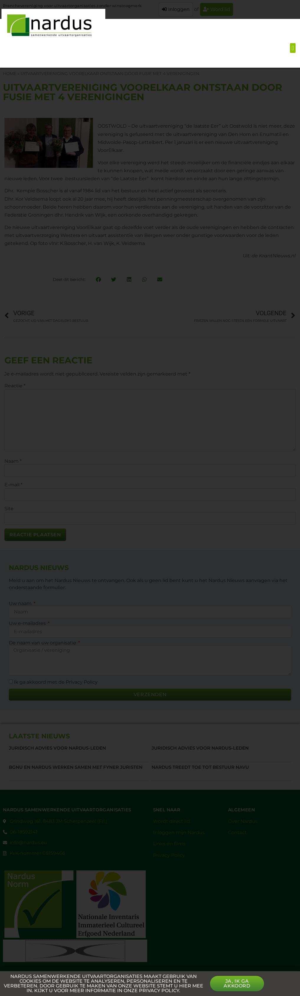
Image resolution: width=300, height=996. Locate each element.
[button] (293, 48)
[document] (150, 498)
